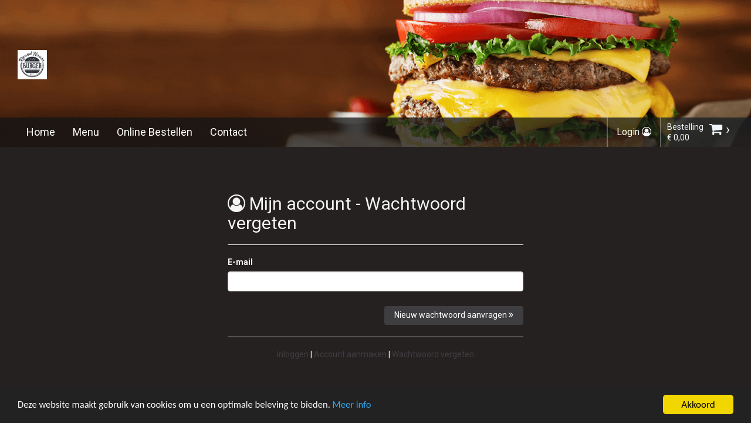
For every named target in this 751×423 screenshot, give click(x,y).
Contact (228, 132)
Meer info (361, 406)
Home (40, 132)
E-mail (240, 262)
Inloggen (293, 354)
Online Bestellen (154, 132)
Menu (86, 132)
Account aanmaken (350, 354)
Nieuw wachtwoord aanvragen (453, 315)
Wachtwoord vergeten (433, 354)
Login (634, 131)
